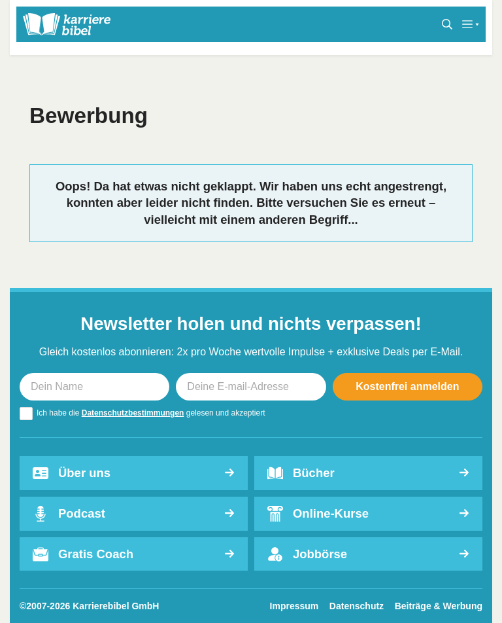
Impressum (294, 606)
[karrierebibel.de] (66, 24)
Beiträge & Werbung (438, 606)
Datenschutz (356, 606)
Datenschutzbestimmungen (133, 413)
